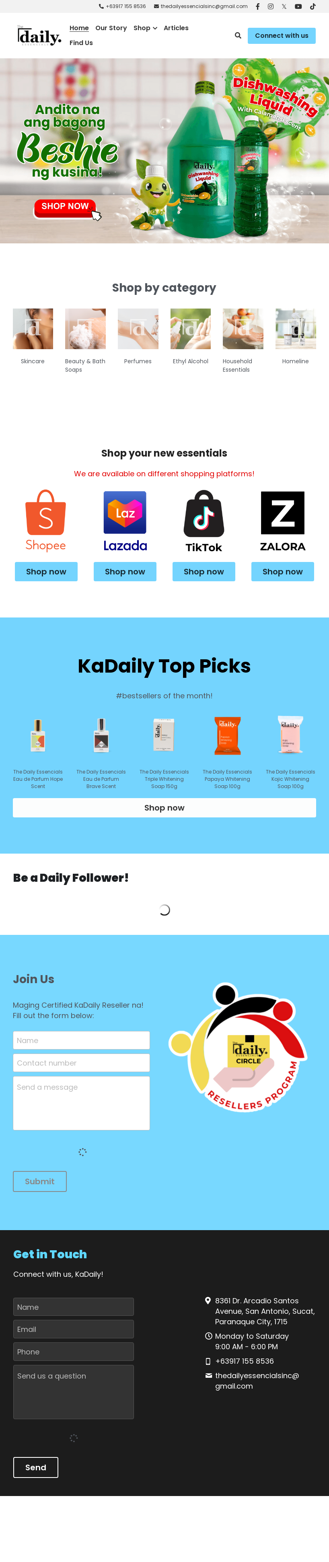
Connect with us (281, 35)
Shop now (46, 569)
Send (35, 1474)
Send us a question (51, 1383)
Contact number (47, 1070)
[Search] (238, 35)
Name (27, 1048)
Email (26, 1337)
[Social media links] (258, 6)
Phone (28, 1359)
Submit (40, 1188)
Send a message (47, 1094)
